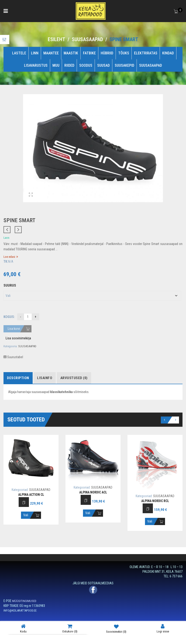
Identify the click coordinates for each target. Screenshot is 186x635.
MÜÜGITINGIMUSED (24, 601)
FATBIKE (89, 53)
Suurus (9, 285)
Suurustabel (13, 357)
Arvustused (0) (74, 378)
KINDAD (168, 53)
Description (18, 378)
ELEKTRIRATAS (145, 53)
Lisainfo (44, 378)
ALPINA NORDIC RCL (155, 501)
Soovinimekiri (116, 628)
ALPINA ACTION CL (31, 494)
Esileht (56, 39)
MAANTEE (51, 53)
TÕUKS (123, 53)
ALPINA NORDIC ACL (93, 492)
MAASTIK (71, 53)
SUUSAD (103, 65)
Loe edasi (9, 256)
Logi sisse (163, 628)
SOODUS (85, 65)
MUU (55, 65)
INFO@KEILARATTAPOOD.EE (20, 610)
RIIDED (69, 65)
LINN (34, 53)
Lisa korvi (14, 329)
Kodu (23, 628)
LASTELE (19, 53)
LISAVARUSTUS (36, 65)
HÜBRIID (107, 53)
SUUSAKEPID (124, 65)
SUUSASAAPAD (87, 39)
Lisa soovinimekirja (18, 338)
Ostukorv (69, 628)
